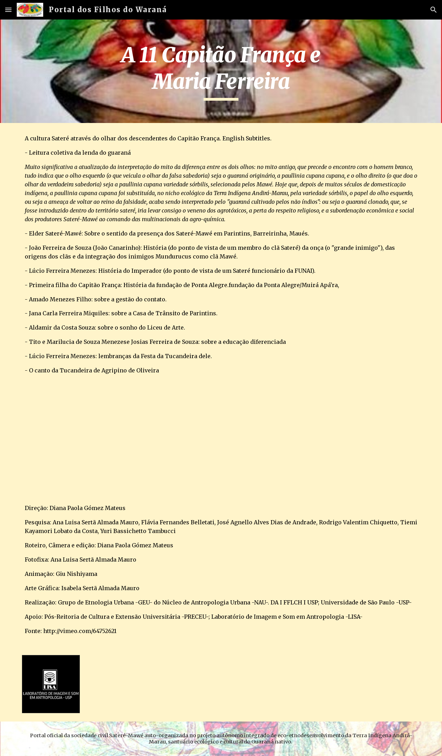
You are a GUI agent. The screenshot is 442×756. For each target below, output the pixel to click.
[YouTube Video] (102, 439)
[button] (8, 9)
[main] (221, 71)
